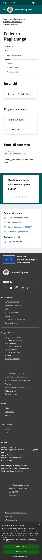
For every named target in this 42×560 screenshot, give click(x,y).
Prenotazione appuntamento (19, 485)
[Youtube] (11, 288)
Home (5, 19)
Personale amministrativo (12, 21)
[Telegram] (22, 288)
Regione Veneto (9, 2)
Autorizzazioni (10, 391)
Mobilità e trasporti (12, 358)
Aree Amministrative (13, 305)
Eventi (7, 432)
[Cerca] (37, 9)
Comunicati (9, 411)
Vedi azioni (10, 51)
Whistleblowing (11, 520)
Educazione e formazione (14, 373)
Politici (7, 316)
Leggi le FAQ (13, 492)
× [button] (39, 524)
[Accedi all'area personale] (33, 2)
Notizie (7, 408)
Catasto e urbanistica (13, 352)
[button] (21, 556)
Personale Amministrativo (15, 319)
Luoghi (7, 428)
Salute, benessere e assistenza (16, 387)
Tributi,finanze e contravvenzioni (17, 380)
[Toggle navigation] (4, 9)
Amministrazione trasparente (16, 512)
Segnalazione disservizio (18, 488)
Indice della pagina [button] (14, 56)
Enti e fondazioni (11, 312)
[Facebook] (5, 288)
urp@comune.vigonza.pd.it (16, 465)
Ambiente (8, 384)
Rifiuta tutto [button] (21, 552)
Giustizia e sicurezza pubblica (16, 376)
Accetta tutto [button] (20, 546)
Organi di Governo (12, 301)
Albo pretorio (10, 516)
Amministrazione (16, 19)
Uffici (7, 308)
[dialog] (21, 541)
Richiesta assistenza (16, 495)
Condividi (9, 46)
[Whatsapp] (28, 288)
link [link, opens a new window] (9, 542)
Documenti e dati (11, 323)
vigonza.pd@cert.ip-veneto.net (17, 468)
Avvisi (7, 415)
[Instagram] (17, 288)
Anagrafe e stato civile (13, 337)
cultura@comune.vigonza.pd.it (15, 153)
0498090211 (20, 471)
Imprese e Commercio (13, 346)
